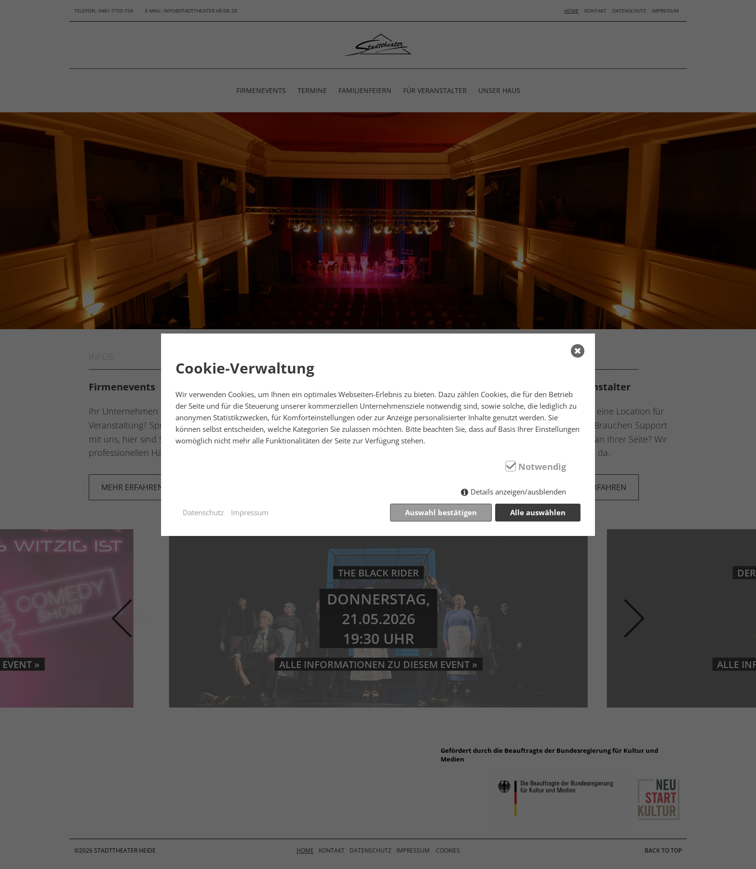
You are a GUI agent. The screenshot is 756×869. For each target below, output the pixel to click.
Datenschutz (203, 512)
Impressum (250, 512)
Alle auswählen (538, 512)
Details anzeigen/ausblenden (518, 491)
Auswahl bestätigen (441, 512)
